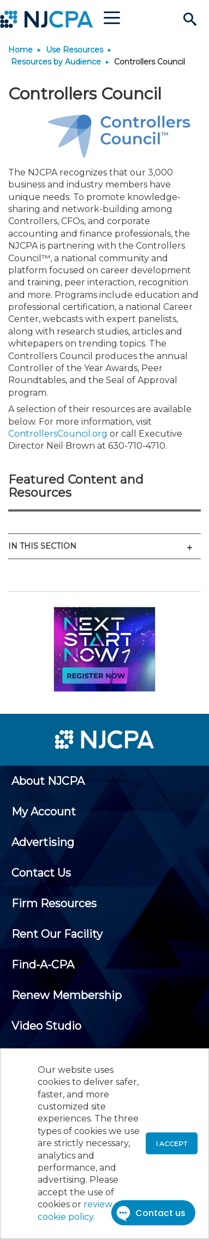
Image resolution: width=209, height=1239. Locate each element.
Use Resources (74, 50)
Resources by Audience (56, 62)
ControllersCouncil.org (58, 433)
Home (20, 50)
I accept (171, 1144)
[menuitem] (48, 781)
